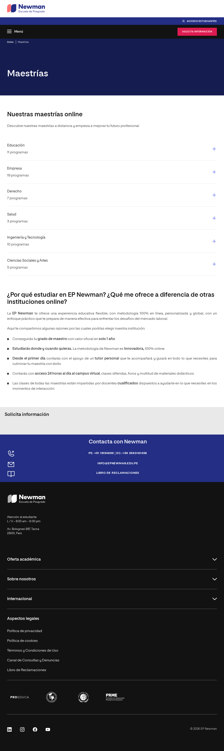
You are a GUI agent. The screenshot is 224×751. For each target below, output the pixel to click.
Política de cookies (22, 641)
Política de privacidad (24, 631)
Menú (18, 31)
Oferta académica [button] (24, 559)
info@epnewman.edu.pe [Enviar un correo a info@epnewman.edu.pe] (117, 463)
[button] (112, 149)
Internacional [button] (19, 599)
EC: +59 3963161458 (131, 453)
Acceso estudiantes (202, 21)
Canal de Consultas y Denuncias (33, 660)
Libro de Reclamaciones (26, 670)
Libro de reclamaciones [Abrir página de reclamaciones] (117, 473)
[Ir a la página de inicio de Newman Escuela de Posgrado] (26, 8)
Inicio (10, 42)
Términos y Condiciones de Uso (32, 650)
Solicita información (197, 32)
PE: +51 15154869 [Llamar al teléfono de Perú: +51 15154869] (101, 453)
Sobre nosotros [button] (21, 579)
